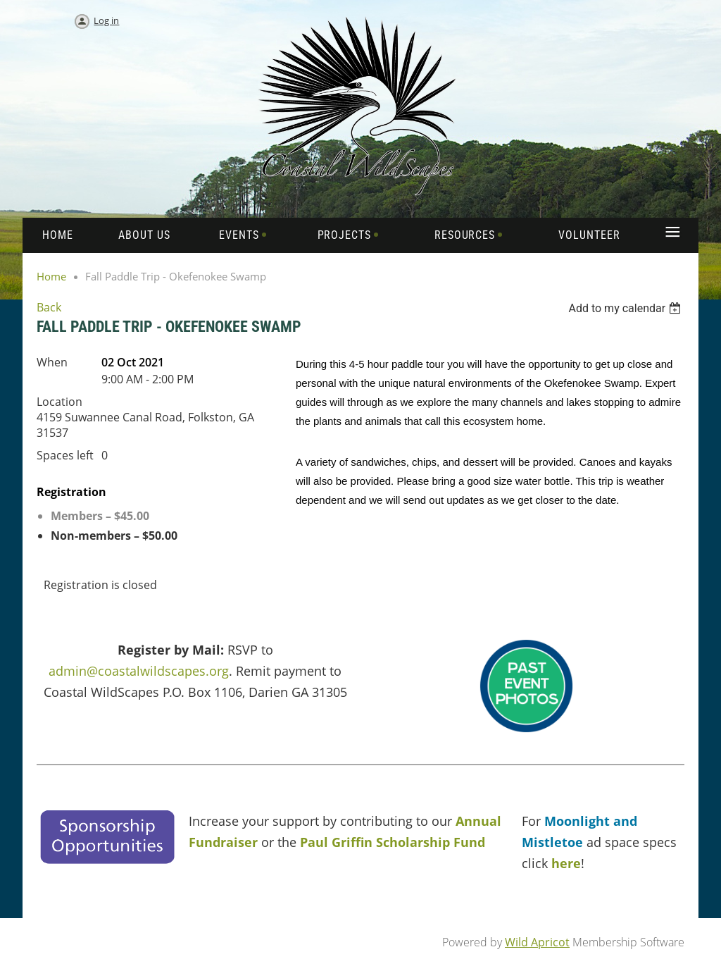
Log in (106, 20)
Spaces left (65, 455)
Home (51, 276)
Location (59, 401)
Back (49, 307)
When (52, 362)
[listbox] (626, 308)
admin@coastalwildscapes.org (139, 670)
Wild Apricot (537, 942)
